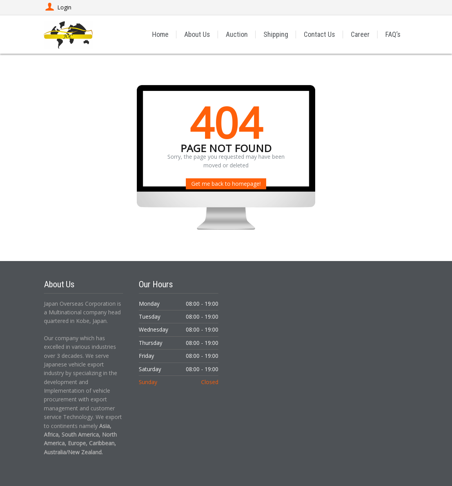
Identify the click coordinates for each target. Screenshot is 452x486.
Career (360, 34)
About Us (197, 34)
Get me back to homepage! (226, 183)
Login (57, 7)
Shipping (275, 34)
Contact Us (319, 34)
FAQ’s (393, 34)
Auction (237, 34)
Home (160, 34)
